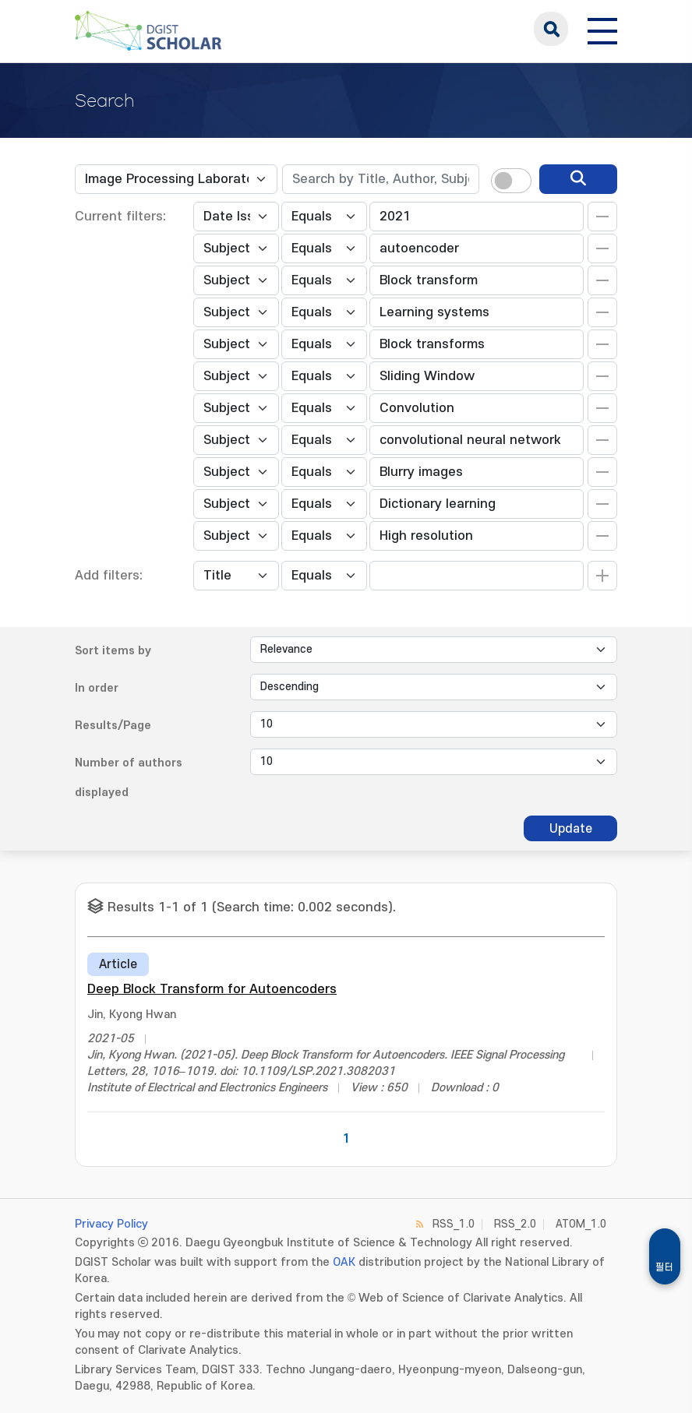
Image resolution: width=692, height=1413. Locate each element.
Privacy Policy (111, 1224)
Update (570, 829)
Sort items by (113, 650)
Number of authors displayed (128, 777)
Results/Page (113, 725)
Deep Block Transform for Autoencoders (212, 989)
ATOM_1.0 (581, 1224)
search (551, 29)
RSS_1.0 (453, 1224)
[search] (578, 179)
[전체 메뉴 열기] (602, 29)
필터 (664, 1267)
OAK (344, 1262)
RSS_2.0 (515, 1224)
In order (96, 688)
